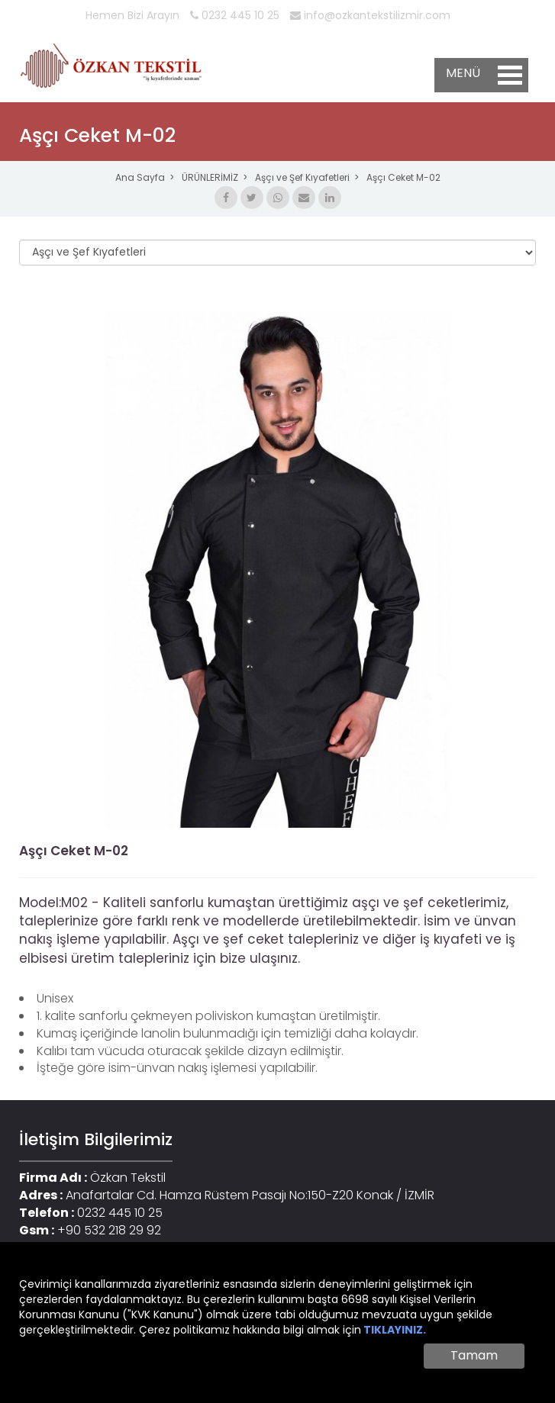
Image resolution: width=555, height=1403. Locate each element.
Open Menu (510, 75)
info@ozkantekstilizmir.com (370, 15)
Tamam (474, 1355)
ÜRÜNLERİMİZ (210, 177)
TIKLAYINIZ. (394, 1329)
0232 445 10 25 (234, 15)
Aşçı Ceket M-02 (403, 177)
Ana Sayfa (140, 177)
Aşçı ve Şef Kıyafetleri (302, 177)
